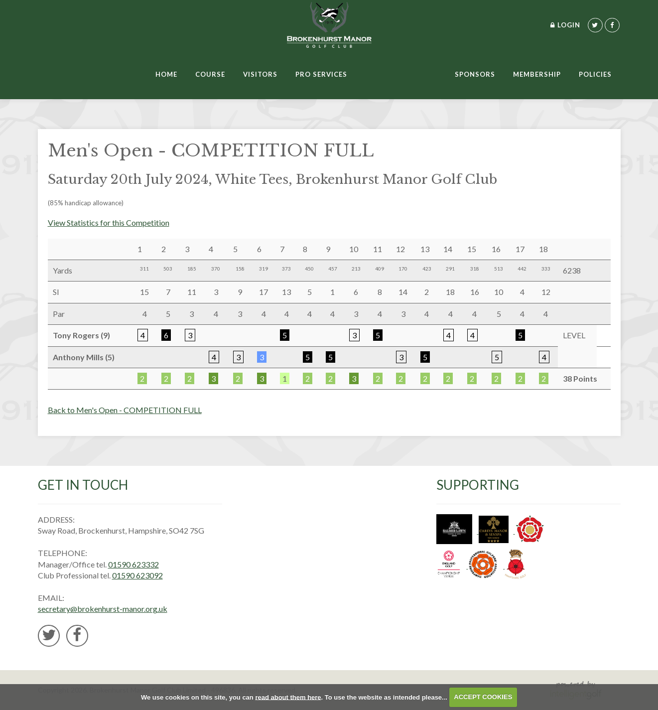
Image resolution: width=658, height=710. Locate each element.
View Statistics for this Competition (108, 222)
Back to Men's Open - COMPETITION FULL (125, 410)
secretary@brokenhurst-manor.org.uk (102, 608)
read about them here (288, 697)
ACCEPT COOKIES (483, 697)
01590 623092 (137, 575)
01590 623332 (133, 564)
